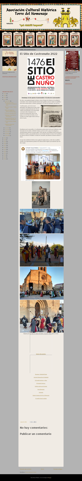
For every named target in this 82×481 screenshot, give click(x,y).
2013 (5, 153)
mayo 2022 (7, 131)
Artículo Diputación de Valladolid (41, 377)
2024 (5, 95)
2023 (5, 97)
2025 (5, 93)
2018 (5, 143)
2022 (5, 99)
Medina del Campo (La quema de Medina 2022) (10, 111)
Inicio (42, 469)
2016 (5, 147)
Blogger (49, 477)
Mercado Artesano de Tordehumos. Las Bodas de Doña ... (11, 104)
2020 (5, 139)
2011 (5, 157)
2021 (5, 137)
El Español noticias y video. (41, 380)
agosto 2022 (7, 101)
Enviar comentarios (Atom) (30, 472)
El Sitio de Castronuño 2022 (10, 113)
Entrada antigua (58, 469)
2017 (5, 145)
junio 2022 (7, 129)
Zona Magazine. (41, 389)
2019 (5, 141)
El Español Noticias (41, 383)
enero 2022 (7, 135)
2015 (5, 149)
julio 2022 (7, 127)
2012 (5, 155)
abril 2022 (7, 133)
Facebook (41, 392)
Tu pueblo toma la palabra (41, 398)
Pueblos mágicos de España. (41, 386)
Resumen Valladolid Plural (41, 374)
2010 (5, 158)
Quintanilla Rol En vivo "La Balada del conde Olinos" (10, 119)
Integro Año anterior (41, 354)
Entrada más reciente (25, 469)
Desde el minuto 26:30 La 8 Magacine (41, 395)
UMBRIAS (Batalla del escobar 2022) (9, 125)
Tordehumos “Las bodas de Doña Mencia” (10, 116)
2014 (5, 151)
